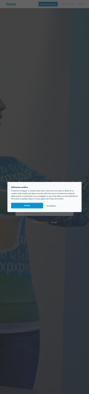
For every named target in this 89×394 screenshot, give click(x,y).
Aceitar (27, 205)
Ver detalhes (51, 205)
